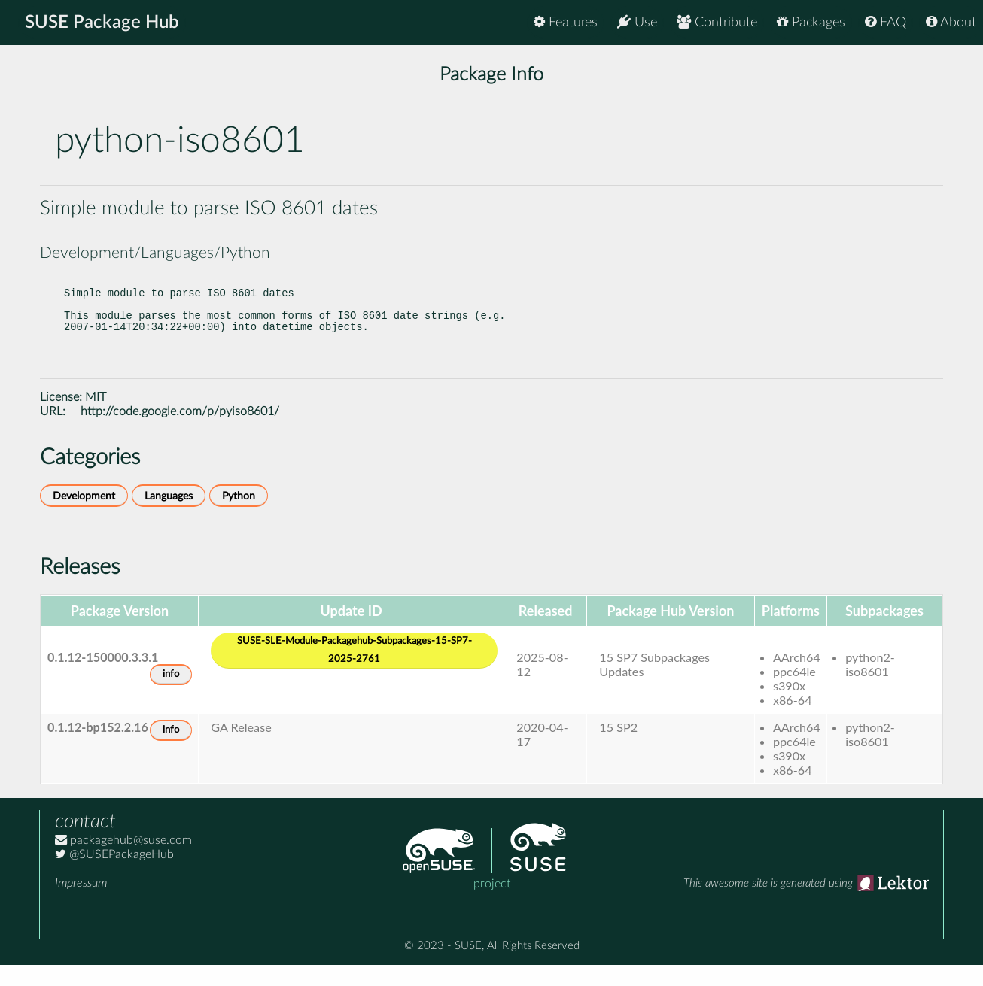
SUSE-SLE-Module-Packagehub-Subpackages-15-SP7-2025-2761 (354, 671)
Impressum (81, 904)
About (951, 22)
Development (84, 517)
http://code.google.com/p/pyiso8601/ (180, 432)
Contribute (717, 22)
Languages (169, 517)
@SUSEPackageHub (114, 875)
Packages (811, 22)
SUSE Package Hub (102, 23)
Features (566, 22)
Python (238, 517)
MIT (95, 418)
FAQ (885, 22)
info (171, 695)
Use (637, 22)
